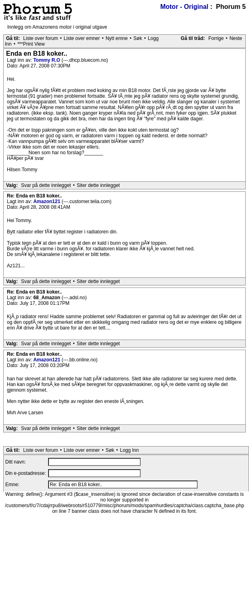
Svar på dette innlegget (46, 185)
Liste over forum (40, 38)
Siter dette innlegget (98, 185)
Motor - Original (184, 6)
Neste (236, 38)
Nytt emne (117, 38)
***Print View (31, 44)
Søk (137, 38)
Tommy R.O (47, 60)
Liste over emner (82, 38)
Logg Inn (129, 450)
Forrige (216, 38)
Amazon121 (47, 201)
